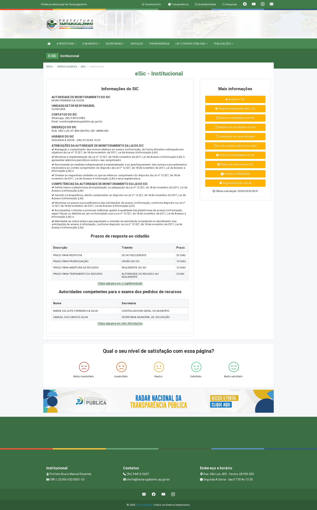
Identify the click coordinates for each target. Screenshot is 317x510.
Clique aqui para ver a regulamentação (120, 283)
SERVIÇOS (137, 43)
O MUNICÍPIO (91, 43)
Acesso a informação (235, 174)
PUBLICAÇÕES (223, 43)
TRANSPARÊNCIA (159, 43)
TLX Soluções (144, 504)
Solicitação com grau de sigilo (235, 136)
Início (49, 66)
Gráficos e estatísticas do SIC (235, 155)
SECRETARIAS (115, 43)
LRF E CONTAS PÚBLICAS (191, 43)
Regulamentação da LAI (235, 182)
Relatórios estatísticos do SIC (235, 117)
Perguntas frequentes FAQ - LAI (235, 108)
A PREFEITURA (66, 43)
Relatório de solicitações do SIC (235, 127)
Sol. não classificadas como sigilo (235, 145)
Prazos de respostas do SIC (235, 164)
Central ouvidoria (67, 66)
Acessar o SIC (235, 99)
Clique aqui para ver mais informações (120, 323)
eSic (83, 66)
